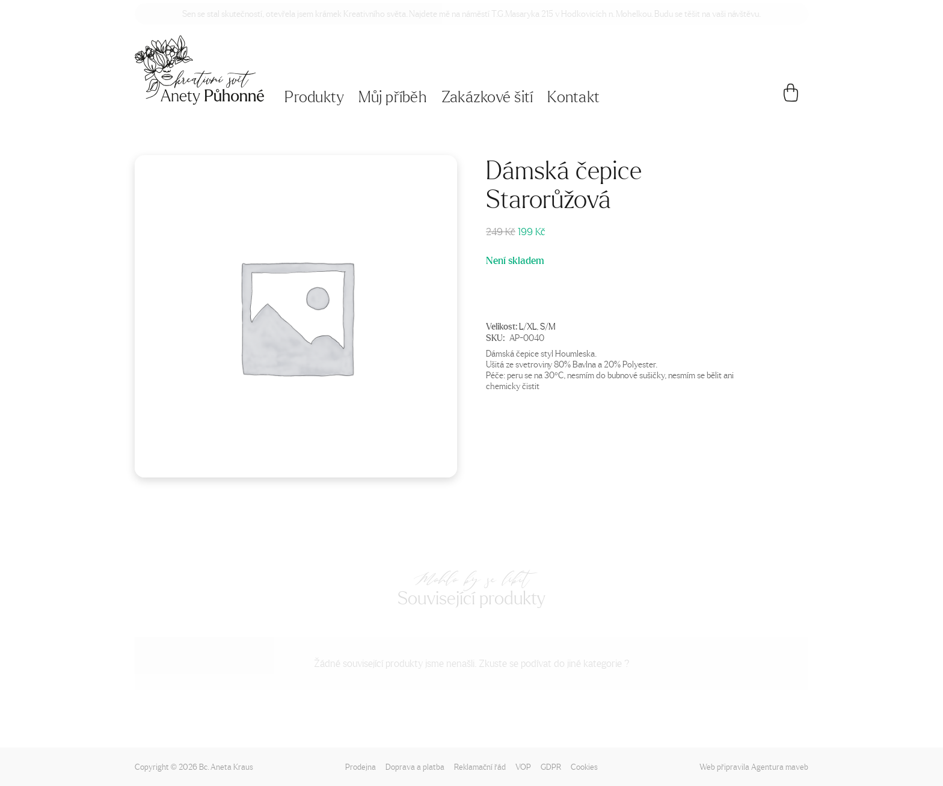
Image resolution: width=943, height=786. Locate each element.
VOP (523, 766)
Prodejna (360, 766)
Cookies (584, 766)
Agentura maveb (779, 766)
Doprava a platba (414, 766)
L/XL (527, 326)
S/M (547, 326)
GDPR (551, 766)
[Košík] (791, 97)
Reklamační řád (480, 766)
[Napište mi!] (199, 70)
